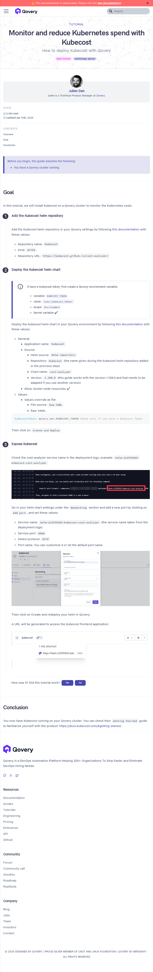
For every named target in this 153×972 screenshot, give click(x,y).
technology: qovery (85, 58)
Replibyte (10, 886)
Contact (8, 933)
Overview (8, 134)
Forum (7, 862)
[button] (6, 11)
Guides (8, 804)
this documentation (125, 229)
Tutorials (9, 810)
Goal (5, 139)
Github (8, 840)
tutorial (76, 24)
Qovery (100, 95)
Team (7, 921)
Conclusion (9, 145)
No (80, 682)
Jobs (6, 915)
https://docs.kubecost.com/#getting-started (90, 726)
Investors (9, 927)
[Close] (147, 3)
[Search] (128, 11)
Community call (14, 868)
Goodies (9, 874)
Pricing (8, 822)
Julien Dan (76, 91)
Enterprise (10, 828)
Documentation (14, 798)
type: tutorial (63, 58)
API (5, 834)
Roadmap (9, 880)
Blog (6, 909)
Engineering (11, 816)
